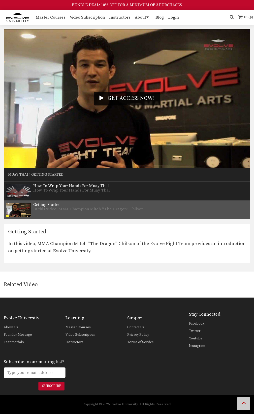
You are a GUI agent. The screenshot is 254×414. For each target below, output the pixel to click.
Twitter (194, 331)
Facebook (196, 323)
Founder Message (18, 334)
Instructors (119, 17)
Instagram (197, 346)
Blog (160, 17)
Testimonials (14, 342)
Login (173, 17)
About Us (11, 327)
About (140, 17)
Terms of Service (140, 342)
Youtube (195, 338)
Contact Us (135, 327)
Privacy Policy (138, 334)
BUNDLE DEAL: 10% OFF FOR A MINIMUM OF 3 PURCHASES (127, 4)
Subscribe (51, 386)
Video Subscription (87, 17)
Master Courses (50, 17)
